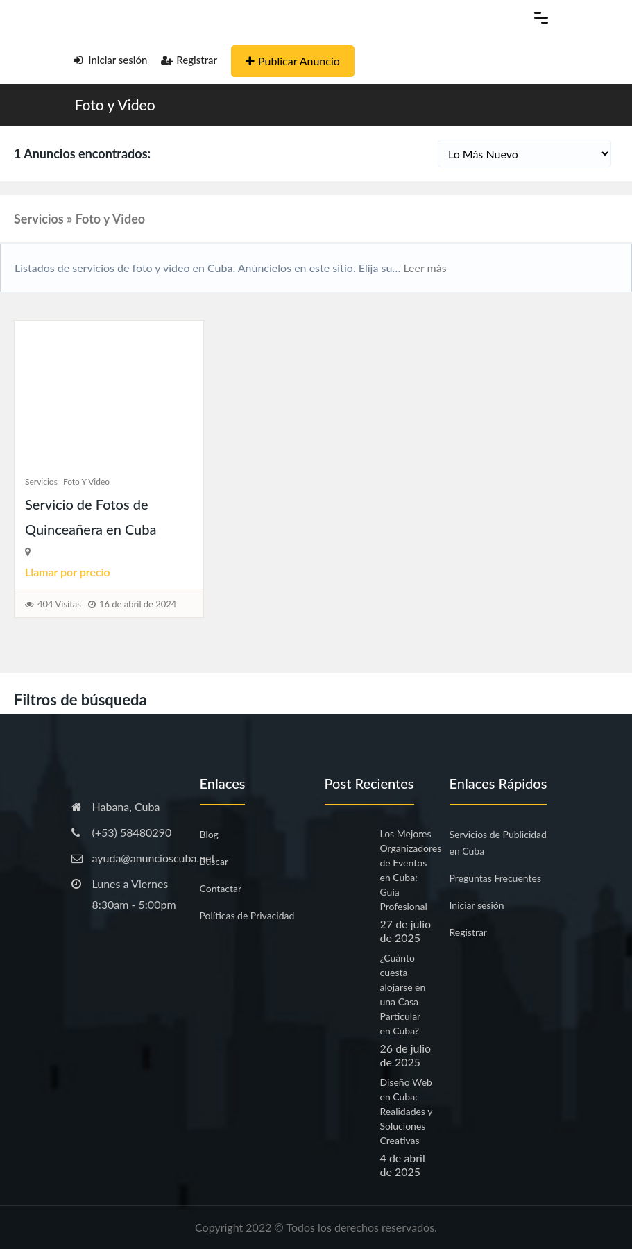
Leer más (423, 267)
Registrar (189, 59)
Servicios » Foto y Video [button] (79, 218)
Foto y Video (115, 104)
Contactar (221, 888)
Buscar (214, 861)
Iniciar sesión (111, 59)
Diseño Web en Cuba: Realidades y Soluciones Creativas (406, 1111)
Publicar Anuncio (293, 60)
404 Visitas (59, 604)
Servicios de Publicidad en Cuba (498, 842)
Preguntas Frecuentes (495, 878)
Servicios (41, 481)
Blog (209, 834)
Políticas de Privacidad (247, 915)
